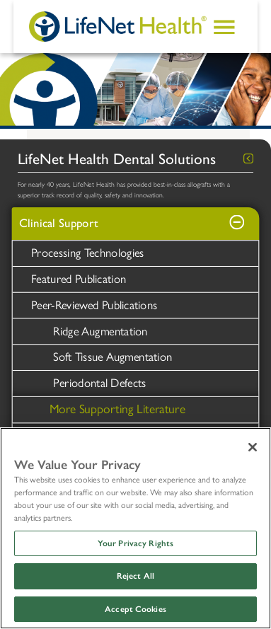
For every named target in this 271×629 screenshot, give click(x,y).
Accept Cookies (135, 609)
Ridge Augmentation (100, 331)
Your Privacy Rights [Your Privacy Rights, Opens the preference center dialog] (135, 543)
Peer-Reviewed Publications (94, 305)
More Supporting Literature (117, 408)
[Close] (253, 447)
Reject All (135, 576)
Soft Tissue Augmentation (112, 357)
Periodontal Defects (99, 383)
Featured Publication (78, 279)
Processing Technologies (87, 253)
